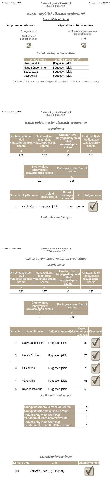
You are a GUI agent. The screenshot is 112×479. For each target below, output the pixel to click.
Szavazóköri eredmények (56, 19)
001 (16, 471)
